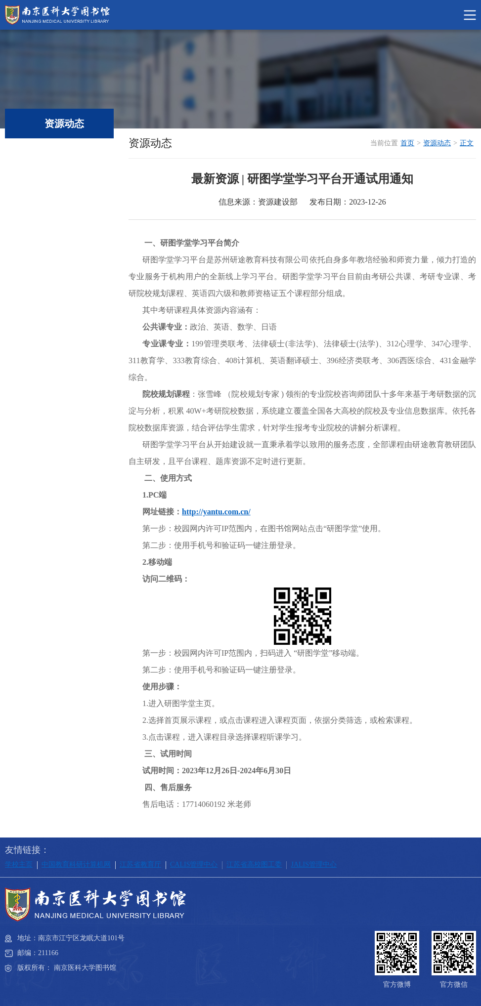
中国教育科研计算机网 (76, 864)
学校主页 (19, 864)
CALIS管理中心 (194, 864)
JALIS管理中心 (314, 864)
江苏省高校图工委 (254, 864)
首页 (407, 143)
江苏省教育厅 (140, 864)
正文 (467, 143)
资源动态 (437, 143)
